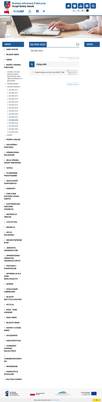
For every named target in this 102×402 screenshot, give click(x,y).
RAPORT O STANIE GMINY (12, 329)
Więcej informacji (55, 400)
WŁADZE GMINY (11, 55)
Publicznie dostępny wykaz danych (11, 196)
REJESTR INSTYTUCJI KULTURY (13, 298)
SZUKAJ (8, 168)
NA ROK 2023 (13, 123)
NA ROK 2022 (13, 120)
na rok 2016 (13, 102)
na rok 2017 (13, 105)
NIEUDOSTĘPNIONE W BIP (13, 241)
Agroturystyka (12, 341)
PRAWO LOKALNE (12, 140)
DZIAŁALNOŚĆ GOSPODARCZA (11, 182)
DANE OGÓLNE (11, 49)
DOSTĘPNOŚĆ (11, 336)
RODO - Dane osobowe (10, 311)
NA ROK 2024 (13, 126)
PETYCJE (9, 305)
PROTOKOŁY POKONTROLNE (10, 267)
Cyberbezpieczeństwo (13, 358)
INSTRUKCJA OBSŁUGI (10, 215)
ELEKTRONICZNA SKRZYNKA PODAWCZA (12, 206)
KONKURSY (9, 189)
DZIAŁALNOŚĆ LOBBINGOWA (11, 290)
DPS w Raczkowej (9, 233)
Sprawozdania (12, 84)
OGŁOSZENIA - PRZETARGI (11, 146)
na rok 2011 (13, 90)
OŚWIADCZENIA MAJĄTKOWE (11, 153)
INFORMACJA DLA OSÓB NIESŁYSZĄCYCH (12, 276)
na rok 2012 (13, 93)
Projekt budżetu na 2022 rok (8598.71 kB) (49, 72)
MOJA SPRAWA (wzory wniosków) (12, 161)
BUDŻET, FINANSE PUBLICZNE (12, 66)
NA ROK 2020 (13, 114)
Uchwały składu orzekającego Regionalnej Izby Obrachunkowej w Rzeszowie (14, 76)
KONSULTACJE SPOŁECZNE (11, 373)
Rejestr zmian (11, 323)
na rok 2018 (13, 108)
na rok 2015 (13, 99)
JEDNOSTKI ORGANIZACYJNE (11, 249)
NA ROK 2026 (13, 132)
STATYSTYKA (10, 222)
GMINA (8, 60)
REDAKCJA (9, 227)
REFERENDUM (10, 366)
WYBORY (8, 284)
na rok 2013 (13, 96)
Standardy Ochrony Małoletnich (10, 348)
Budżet (10, 135)
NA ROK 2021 (13, 117)
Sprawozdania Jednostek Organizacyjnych (12, 258)
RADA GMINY (10, 318)
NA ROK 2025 (13, 129)
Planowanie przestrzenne (10, 174)
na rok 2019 (13, 111)
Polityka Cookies (13, 379)
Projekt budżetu (13, 87)
